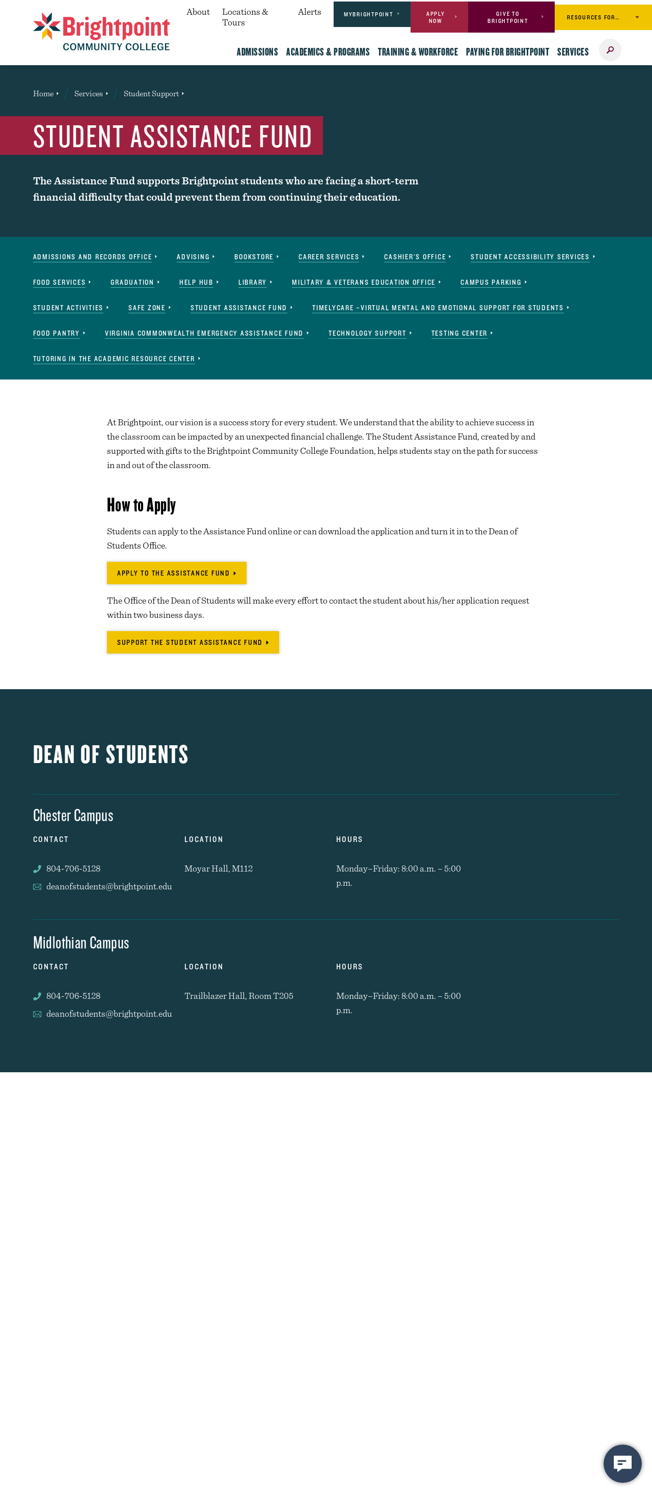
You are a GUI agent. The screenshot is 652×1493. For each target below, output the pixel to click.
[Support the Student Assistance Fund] (193, 642)
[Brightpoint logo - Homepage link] (101, 31)
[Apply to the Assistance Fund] (177, 573)
